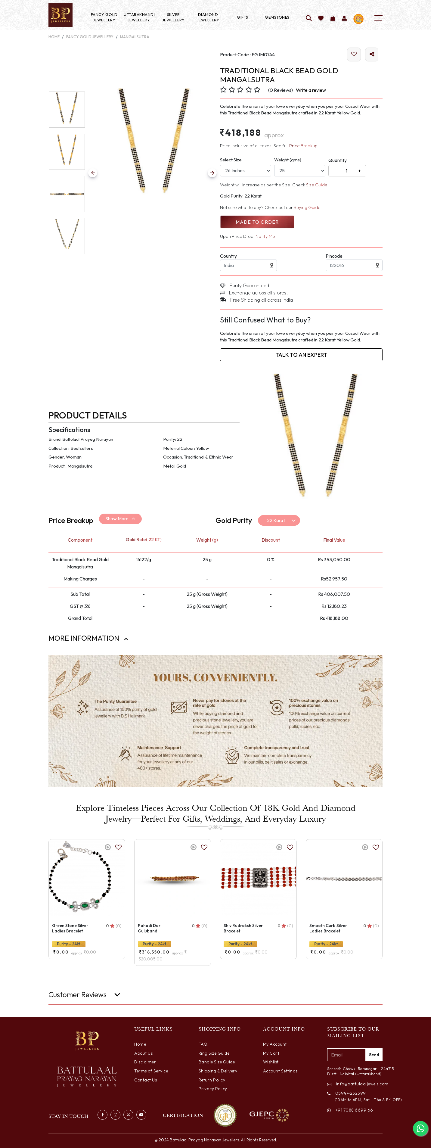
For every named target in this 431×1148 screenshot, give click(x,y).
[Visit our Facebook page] (102, 1115)
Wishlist (271, 1062)
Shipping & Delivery (218, 1071)
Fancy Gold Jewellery (104, 17)
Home (54, 36)
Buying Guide (307, 207)
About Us (143, 1053)
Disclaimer (145, 1062)
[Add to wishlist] (321, 19)
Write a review (311, 90)
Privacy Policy (213, 1089)
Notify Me (265, 236)
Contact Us (145, 1080)
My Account (275, 1044)
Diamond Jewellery (208, 17)
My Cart (271, 1053)
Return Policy (212, 1080)
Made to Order (256, 222)
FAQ (203, 1044)
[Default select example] (279, 520)
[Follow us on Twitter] (128, 1115)
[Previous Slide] (92, 172)
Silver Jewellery (173, 17)
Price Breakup (303, 146)
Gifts (242, 17)
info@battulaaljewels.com (355, 1084)
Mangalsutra (134, 36)
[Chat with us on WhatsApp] (420, 1128)
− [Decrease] (333, 171)
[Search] (309, 18)
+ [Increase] (359, 171)
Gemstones (277, 17)
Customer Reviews (77, 994)
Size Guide (316, 185)
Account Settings (280, 1071)
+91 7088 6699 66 (350, 1110)
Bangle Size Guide (217, 1062)
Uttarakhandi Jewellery (139, 17)
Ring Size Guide (214, 1053)
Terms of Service (151, 1071)
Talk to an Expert (301, 355)
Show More (117, 519)
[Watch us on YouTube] (141, 1115)
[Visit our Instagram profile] (115, 1115)
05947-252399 (346, 1093)
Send (374, 1054)
